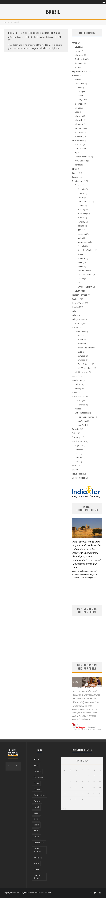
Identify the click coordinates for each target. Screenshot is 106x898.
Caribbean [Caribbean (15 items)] (38, 777)
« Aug (63, 808)
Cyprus (81, 197)
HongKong (82, 99)
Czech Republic (84, 201)
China (77, 87)
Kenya (77, 51)
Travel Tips (77, 473)
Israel (77, 388)
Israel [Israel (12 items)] (36, 825)
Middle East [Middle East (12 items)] (39, 843)
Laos (77, 112)
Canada (78, 400)
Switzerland (83, 270)
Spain (80, 262)
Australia (79, 144)
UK (79, 282)
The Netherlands (85, 274)
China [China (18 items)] (36, 783)
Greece (81, 217)
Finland (81, 205)
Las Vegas (82, 421)
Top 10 (75, 469)
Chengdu (81, 91)
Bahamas (82, 339)
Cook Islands (80, 148)
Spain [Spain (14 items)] (36, 863)
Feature (75, 299)
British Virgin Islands (86, 347)
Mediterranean (81, 372)
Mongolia (79, 120)
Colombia (79, 457)
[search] (17, 766)
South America (39, 37)
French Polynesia (82, 156)
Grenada (81, 360)
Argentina (79, 445)
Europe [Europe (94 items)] (37, 801)
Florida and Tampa (86, 417)
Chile (77, 453)
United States (81, 412)
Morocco (79, 55)
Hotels (75, 307)
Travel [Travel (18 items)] (36, 869)
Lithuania (82, 234)
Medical (75, 376)
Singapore (79, 128)
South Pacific (80, 290)
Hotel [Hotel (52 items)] (36, 807)
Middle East (77, 380)
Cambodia (79, 83)
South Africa (80, 59)
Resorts (75, 429)
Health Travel (78, 303)
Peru (77, 461)
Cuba (80, 352)
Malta (80, 238)
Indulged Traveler (44, 892)
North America (78, 396)
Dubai (77, 384)
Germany (82, 213)
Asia (74, 75)
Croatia (81, 193)
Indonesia (79, 104)
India (74, 311)
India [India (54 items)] (36, 819)
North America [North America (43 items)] (37, 850)
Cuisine (75, 177)
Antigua (81, 335)
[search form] (9, 766)
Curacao (81, 356)
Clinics (75, 169)
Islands (75, 327)
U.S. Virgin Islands (85, 368)
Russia (80, 254)
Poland (81, 246)
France (81, 209)
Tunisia (78, 67)
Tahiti (77, 164)
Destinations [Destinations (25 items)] (39, 795)
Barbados (82, 343)
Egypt (77, 46)
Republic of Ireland (86, 250)
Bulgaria (81, 189)
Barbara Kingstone (16, 37)
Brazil (30, 37)
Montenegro (83, 242)
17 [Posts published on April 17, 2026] (88, 787)
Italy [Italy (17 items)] (36, 831)
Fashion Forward (79, 295)
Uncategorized (78, 477)
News (74, 392)
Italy (79, 229)
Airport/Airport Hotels (81, 71)
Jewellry (78, 323)
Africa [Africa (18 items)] (36, 759)
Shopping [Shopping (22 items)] (38, 857)
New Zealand (81, 160)
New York (82, 425)
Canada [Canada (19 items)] (37, 771)
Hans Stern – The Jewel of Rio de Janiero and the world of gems (34, 32)
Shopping (76, 437)
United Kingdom (85, 286)
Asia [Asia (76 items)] (36, 765)
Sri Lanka (79, 132)
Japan (77, 108)
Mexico (78, 408)
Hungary (81, 221)
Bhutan (78, 79)
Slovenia (81, 258)
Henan (80, 95)
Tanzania (79, 63)
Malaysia (79, 116)
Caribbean (79, 331)
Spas (74, 465)
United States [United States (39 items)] (37, 876)
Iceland (81, 225)
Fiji (76, 152)
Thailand (78, 136)
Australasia (77, 140)
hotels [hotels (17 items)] (36, 813)
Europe (78, 185)
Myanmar (79, 124)
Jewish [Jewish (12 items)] (36, 837)
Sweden (81, 266)
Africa (74, 42)
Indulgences (77, 319)
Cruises (75, 173)
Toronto (81, 404)
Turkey (81, 278)
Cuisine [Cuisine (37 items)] (37, 789)
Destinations (77, 181)
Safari (74, 433)
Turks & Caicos (84, 364)
